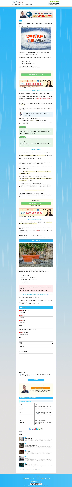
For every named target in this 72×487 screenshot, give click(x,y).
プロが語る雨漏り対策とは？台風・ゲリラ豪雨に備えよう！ (36, 478)
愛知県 (38, 413)
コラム (21, 431)
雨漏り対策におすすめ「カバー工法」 (31, 464)
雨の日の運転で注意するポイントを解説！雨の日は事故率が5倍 (31, 469)
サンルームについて (28, 458)
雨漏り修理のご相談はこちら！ (36, 74)
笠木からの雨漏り (27, 451)
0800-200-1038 (54, 2)
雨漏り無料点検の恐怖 (28, 438)
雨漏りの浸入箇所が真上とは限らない (31, 445)
